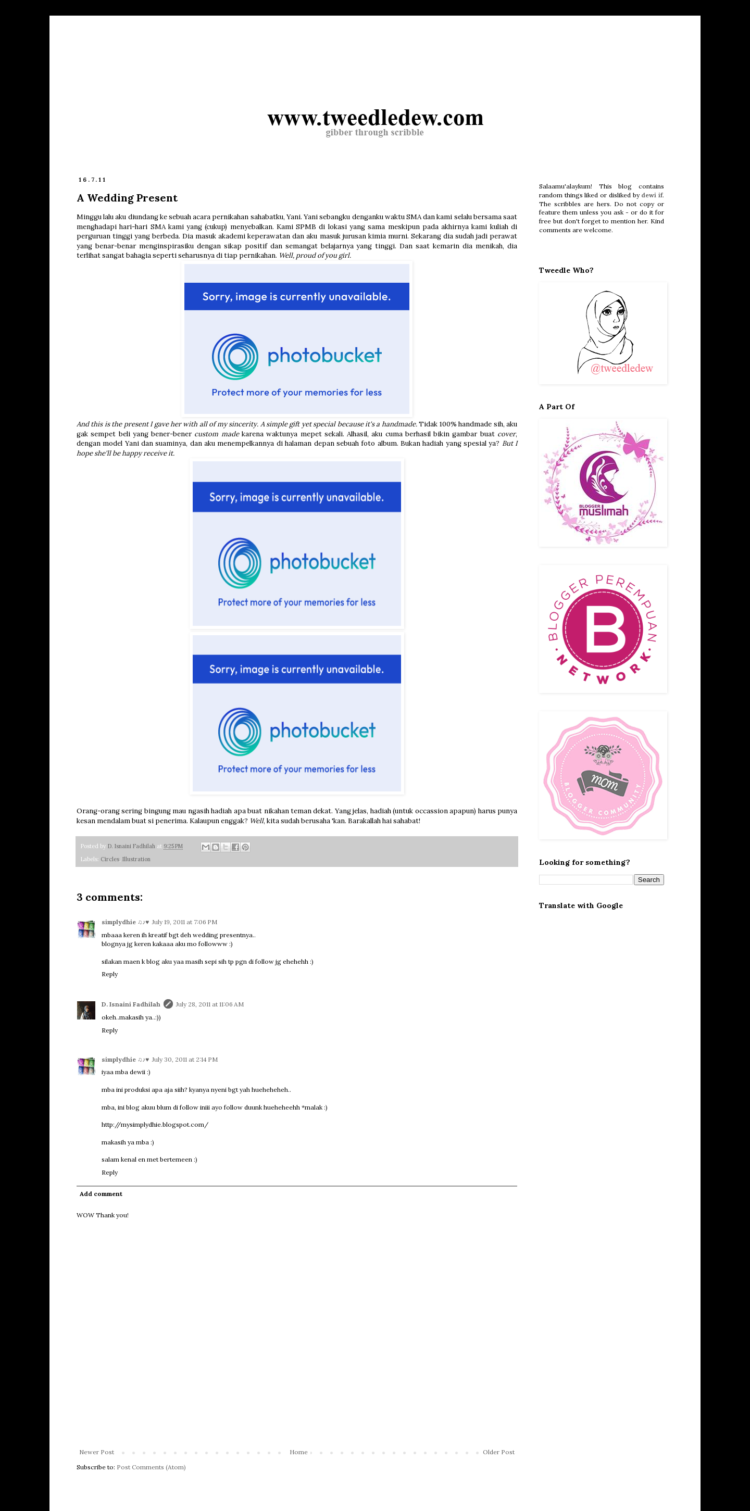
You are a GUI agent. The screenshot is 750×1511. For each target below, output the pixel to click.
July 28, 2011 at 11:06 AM (210, 1004)
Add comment (101, 1194)
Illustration (136, 859)
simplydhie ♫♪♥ (125, 922)
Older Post (499, 1452)
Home (299, 1452)
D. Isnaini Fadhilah (131, 1004)
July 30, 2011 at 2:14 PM (185, 1059)
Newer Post (96, 1452)
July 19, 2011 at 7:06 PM (184, 922)
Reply (110, 974)
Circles (110, 859)
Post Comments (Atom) (151, 1467)
